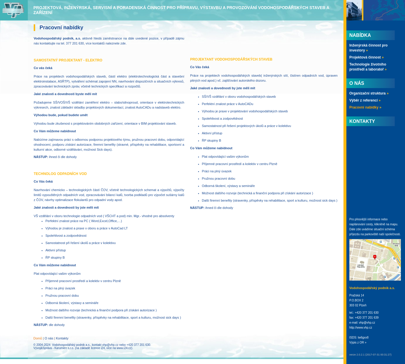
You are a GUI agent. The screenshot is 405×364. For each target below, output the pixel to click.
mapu (393, 224)
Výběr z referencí (365, 100)
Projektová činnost (366, 57)
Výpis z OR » (357, 342)
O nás (49, 338)
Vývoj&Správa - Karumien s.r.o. (53, 348)
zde (123, 43)
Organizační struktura (369, 93)
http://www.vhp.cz (360, 327)
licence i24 (98, 348)
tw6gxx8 (363, 337)
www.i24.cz (124, 348)
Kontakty (62, 338)
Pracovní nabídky (365, 107)
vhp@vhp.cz (110, 344)
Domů (37, 338)
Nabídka (360, 35)
